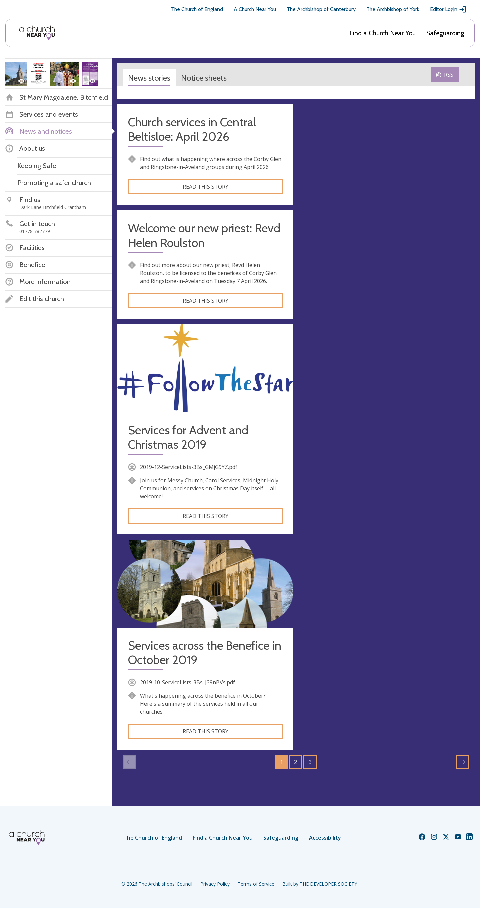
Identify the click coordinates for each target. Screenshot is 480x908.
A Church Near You (255, 9)
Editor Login (448, 9)
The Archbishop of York (392, 9)
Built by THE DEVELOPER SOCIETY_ (320, 884)
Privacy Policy (215, 884)
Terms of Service (256, 884)
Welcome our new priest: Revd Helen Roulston (204, 235)
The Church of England (197, 9)
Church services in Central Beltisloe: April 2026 (192, 129)
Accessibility (325, 837)
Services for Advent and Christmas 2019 (188, 437)
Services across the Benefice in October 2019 (204, 652)
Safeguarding (445, 33)
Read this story (205, 186)
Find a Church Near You (382, 33)
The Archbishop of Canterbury (321, 9)
